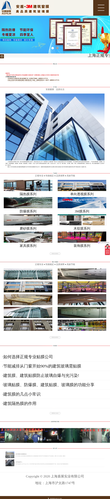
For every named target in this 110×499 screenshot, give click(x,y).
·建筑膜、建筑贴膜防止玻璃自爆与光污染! (40, 375)
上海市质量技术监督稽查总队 (21, 454)
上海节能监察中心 (18, 462)
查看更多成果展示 (55, 253)
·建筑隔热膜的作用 (19, 403)
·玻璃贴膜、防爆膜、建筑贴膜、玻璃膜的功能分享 (48, 384)
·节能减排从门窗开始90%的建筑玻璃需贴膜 (41, 366)
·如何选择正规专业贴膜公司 (27, 356)
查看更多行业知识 (55, 413)
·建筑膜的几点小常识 (21, 394)
